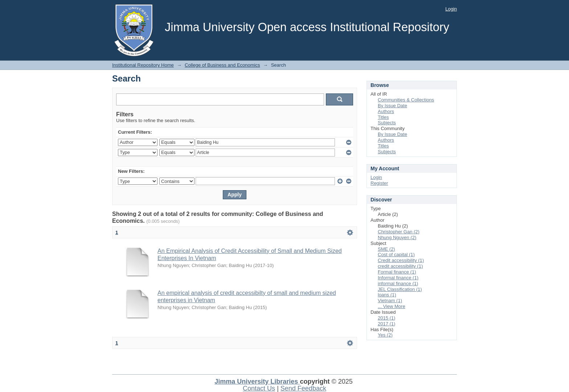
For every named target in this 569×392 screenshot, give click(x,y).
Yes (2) (385, 335)
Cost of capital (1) (396, 254)
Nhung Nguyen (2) (397, 237)
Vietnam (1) (390, 300)
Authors (386, 111)
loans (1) (387, 294)
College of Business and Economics (222, 65)
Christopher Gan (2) (398, 231)
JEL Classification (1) (400, 289)
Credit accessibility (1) (401, 260)
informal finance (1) (398, 283)
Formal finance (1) (397, 272)
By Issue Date (392, 105)
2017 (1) (386, 323)
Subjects (387, 122)
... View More (391, 306)
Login (451, 9)
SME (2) (386, 249)
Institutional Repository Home (143, 65)
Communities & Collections (406, 100)
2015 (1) (386, 318)
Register (379, 183)
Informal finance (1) (398, 277)
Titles (383, 117)
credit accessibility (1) (400, 266)
